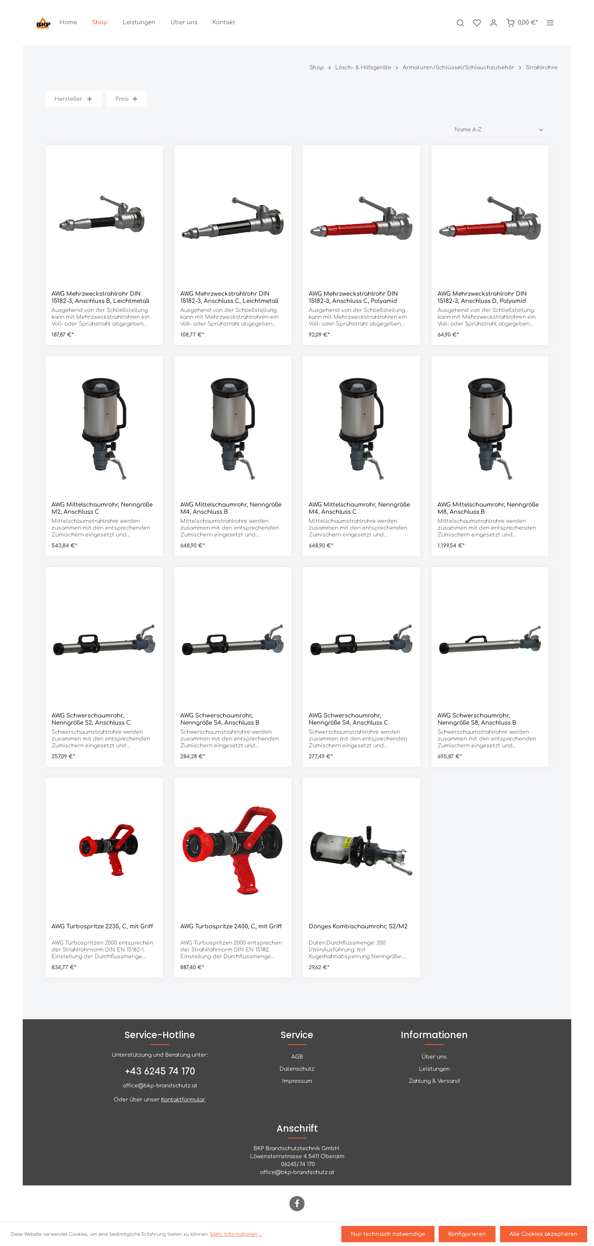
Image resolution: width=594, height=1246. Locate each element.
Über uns (434, 1057)
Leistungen (434, 1069)
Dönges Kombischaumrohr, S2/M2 (358, 926)
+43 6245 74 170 (160, 1072)
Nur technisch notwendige (391, 1235)
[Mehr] (550, 22)
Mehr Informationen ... (236, 1235)
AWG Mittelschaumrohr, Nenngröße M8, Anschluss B (488, 508)
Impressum (297, 1081)
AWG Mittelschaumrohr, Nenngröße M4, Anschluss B (230, 508)
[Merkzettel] (477, 22)
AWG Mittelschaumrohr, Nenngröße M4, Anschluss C (359, 508)
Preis (127, 99)
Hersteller (74, 99)
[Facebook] (297, 1203)
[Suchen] (460, 22)
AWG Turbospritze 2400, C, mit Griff (231, 926)
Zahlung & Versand (434, 1081)
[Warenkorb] (522, 22)
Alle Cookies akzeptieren (544, 1235)
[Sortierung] (499, 130)
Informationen (434, 1035)
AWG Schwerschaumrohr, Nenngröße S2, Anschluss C (91, 719)
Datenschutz (297, 1069)
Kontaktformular (183, 1100)
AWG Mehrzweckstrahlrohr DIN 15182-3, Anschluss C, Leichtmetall (229, 297)
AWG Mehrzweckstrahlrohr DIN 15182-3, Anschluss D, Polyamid (482, 297)
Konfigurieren (469, 1235)
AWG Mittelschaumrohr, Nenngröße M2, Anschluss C (102, 508)
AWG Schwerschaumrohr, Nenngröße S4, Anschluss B (219, 719)
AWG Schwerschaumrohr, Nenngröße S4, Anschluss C (348, 719)
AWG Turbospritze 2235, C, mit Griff (102, 926)
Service (297, 1035)
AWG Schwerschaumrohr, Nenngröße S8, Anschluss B (477, 719)
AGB (297, 1057)
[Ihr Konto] (493, 22)
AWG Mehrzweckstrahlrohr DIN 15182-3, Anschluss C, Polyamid (353, 297)
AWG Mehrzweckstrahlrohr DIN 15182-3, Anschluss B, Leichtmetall (100, 297)
